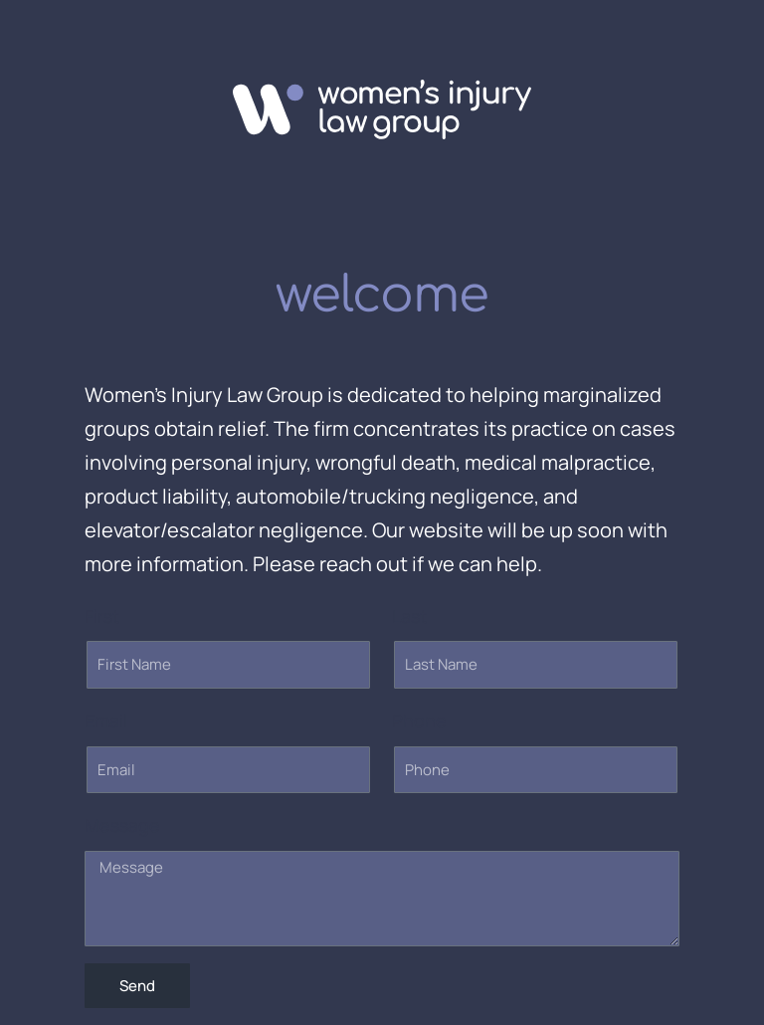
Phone (419, 720)
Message (122, 825)
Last (409, 616)
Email (106, 720)
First (102, 616)
